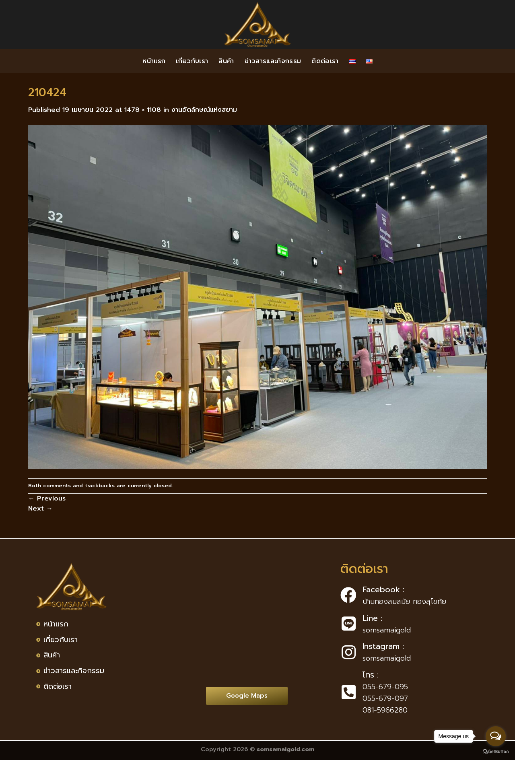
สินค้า (226, 61)
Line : (372, 618)
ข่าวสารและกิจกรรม (273, 61)
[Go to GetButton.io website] (496, 751)
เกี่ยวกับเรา (192, 61)
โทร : (371, 675)
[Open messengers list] (496, 736)
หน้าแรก (153, 61)
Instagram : (383, 646)
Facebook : (383, 589)
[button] (247, 696)
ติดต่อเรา (324, 61)
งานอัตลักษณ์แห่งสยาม (204, 110)
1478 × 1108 (142, 110)
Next (40, 508)
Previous (47, 498)
